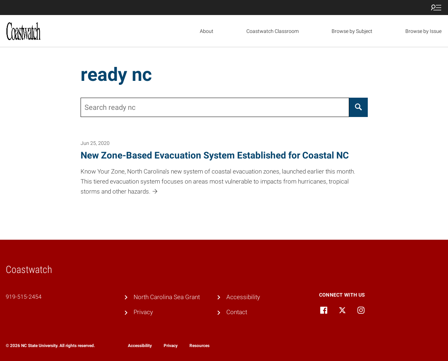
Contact (236, 312)
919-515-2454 (24, 296)
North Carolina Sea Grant (167, 297)
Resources (199, 345)
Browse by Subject (352, 31)
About (206, 31)
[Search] (358, 107)
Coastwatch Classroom (272, 31)
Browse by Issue (423, 31)
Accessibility (243, 297)
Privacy (143, 312)
